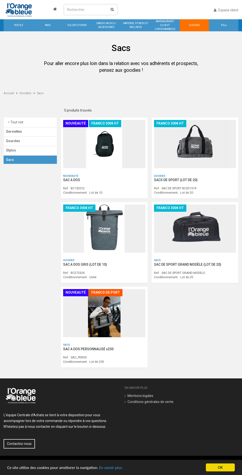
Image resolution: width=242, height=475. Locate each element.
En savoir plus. (111, 467)
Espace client (226, 10)
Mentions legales (140, 396)
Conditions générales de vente (151, 402)
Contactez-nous (19, 444)
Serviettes (14, 131)
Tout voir (17, 122)
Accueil (9, 93)
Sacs (40, 93)
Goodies (25, 93)
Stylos (11, 150)
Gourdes (13, 141)
